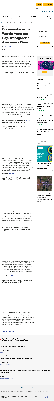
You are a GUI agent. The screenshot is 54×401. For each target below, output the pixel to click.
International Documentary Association (9, 7)
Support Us (20, 391)
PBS (10, 223)
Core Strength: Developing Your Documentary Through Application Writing (44, 166)
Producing (7, 364)
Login (39, 4)
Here (44, 72)
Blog (5, 22)
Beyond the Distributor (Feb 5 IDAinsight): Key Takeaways (43, 132)
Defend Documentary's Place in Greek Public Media (43, 106)
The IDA (3, 391)
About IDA (6, 16)
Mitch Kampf (8, 46)
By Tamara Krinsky (5, 362)
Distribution (3, 378)
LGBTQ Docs (12, 331)
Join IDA (49, 19)
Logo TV (27, 120)
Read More (41, 90)
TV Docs (2, 364)
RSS (47, 391)
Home (2, 22)
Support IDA (48, 4)
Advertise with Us (39, 391)
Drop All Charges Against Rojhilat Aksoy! (43, 86)
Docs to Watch (5, 331)
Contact (3, 392)
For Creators (33, 16)
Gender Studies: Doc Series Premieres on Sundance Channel (17, 358)
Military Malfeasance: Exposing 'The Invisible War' (14, 346)
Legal (1, 352)
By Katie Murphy (4, 350)
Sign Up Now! (45, 43)
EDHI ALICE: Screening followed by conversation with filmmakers (44, 195)
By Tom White (3, 376)
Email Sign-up (28, 391)
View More (50, 142)
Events (19, 16)
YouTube (11, 173)
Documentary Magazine (9, 19)
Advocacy (48, 16)
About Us (13, 391)
